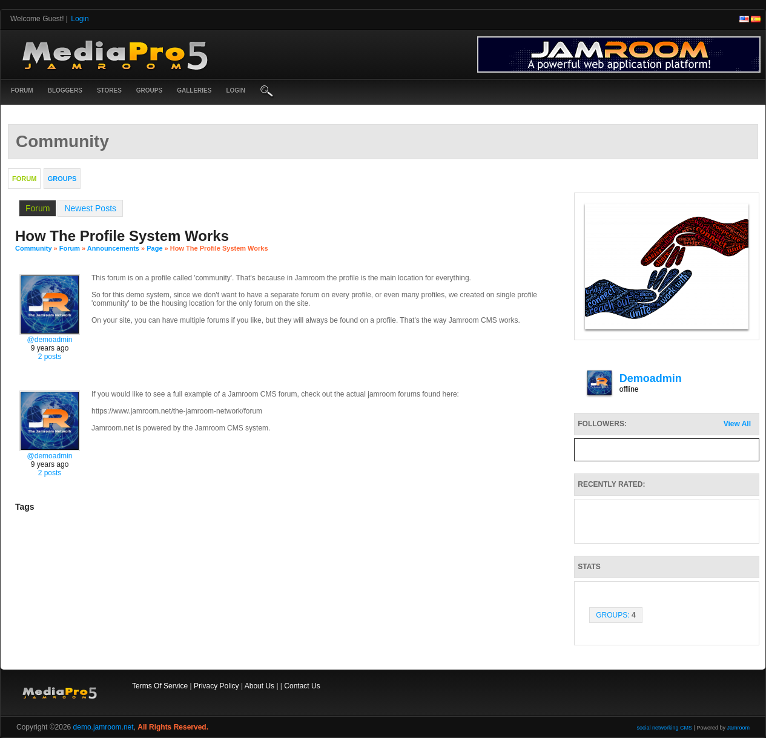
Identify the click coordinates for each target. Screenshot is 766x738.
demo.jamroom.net (103, 727)
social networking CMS (665, 728)
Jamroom (738, 728)
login (235, 90)
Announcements (113, 248)
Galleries (194, 90)
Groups (149, 90)
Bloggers (65, 90)
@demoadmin (50, 339)
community (33, 248)
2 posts (50, 356)
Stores (109, 90)
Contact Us (302, 686)
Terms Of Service (160, 686)
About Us (259, 686)
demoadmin (650, 378)
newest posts (90, 208)
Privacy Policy (216, 686)
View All (737, 424)
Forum (22, 90)
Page (155, 248)
